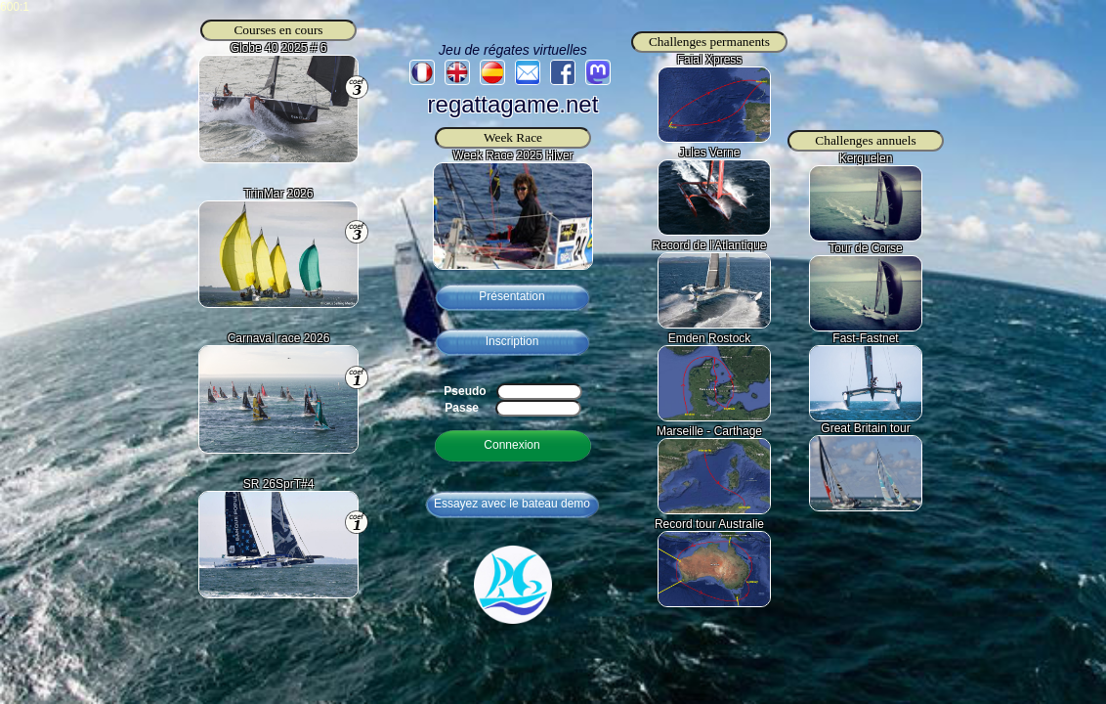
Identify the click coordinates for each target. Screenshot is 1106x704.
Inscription (512, 341)
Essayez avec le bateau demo (512, 503)
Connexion (511, 445)
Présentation (511, 296)
